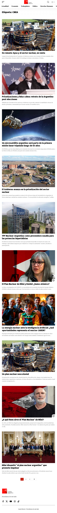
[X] (6, 501)
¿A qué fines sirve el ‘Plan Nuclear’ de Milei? (23, 419)
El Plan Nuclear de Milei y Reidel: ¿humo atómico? (26, 284)
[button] (3, 2)
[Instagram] (14, 501)
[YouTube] (10, 501)
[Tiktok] (18, 501)
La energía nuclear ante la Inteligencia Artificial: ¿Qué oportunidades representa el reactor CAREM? (28, 329)
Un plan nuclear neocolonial (15, 374)
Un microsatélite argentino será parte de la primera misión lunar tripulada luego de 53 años (27, 144)
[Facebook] (3, 501)
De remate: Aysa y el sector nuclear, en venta (23, 53)
